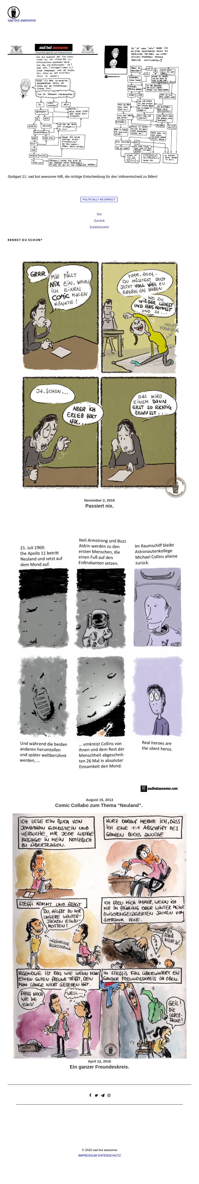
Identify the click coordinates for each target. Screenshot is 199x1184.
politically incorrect (99, 199)
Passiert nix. (99, 505)
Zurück (99, 220)
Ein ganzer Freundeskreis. (99, 1066)
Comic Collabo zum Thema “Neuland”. (99, 805)
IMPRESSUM (87, 1155)
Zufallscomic (99, 227)
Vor (99, 214)
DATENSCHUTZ (109, 1155)
